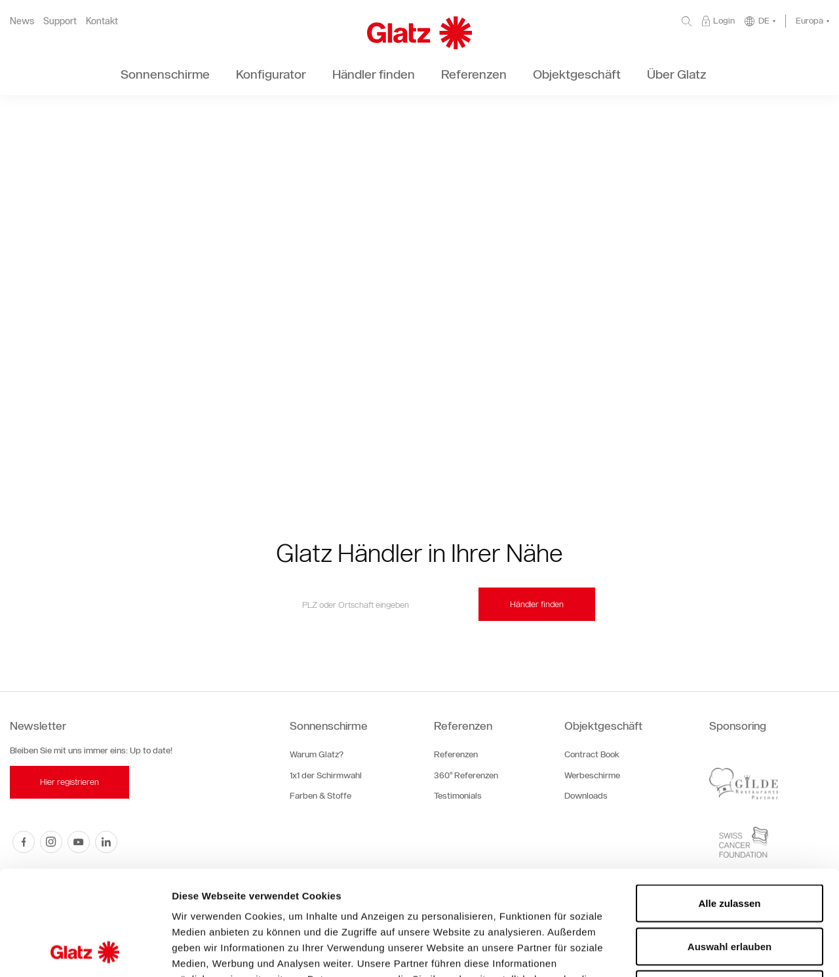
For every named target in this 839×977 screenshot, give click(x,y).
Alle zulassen (729, 804)
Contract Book (591, 754)
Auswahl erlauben (729, 848)
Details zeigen (697, 951)
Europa (809, 21)
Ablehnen (729, 890)
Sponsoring (737, 725)
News (22, 21)
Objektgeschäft (603, 725)
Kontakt (102, 21)
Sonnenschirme (329, 725)
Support (60, 21)
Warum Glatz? (316, 754)
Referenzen (463, 725)
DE (764, 21)
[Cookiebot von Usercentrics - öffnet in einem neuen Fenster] (85, 951)
